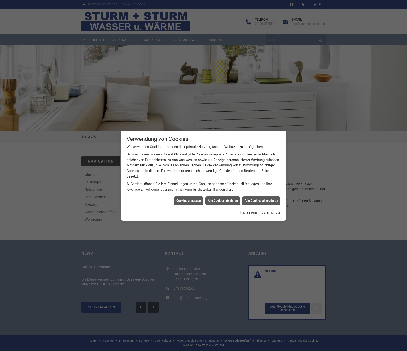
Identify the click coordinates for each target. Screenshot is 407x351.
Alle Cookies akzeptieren (261, 198)
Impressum (248, 210)
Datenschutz (270, 210)
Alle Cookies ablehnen (223, 198)
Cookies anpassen (188, 198)
